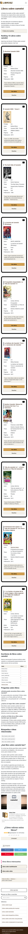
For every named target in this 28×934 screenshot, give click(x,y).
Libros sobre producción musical (10, 908)
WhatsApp (20, 854)
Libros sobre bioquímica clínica (10, 915)
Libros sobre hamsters (8, 912)
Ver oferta (14, 91)
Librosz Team (12, 812)
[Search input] (13, 898)
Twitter (21, 849)
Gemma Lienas (15, 547)
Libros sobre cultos (7, 871)
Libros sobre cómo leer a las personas (12, 918)
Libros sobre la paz (7, 905)
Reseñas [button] (14, 95)
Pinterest (7, 854)
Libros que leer (14, 890)
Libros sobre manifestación (9, 866)
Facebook (7, 849)
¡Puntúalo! (14, 838)
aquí (16, 713)
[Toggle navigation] (26, 2)
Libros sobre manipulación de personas (12, 922)
